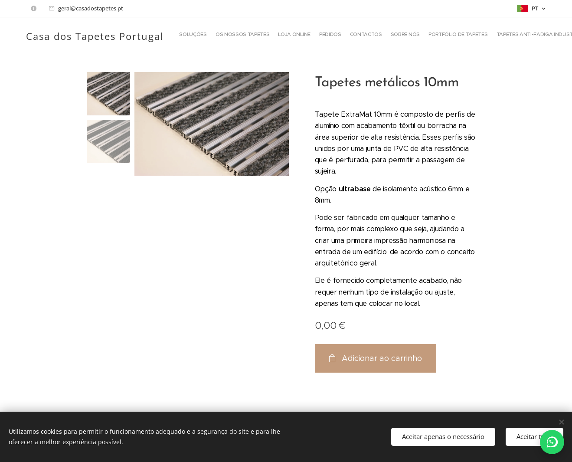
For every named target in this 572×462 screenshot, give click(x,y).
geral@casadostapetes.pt (90, 8)
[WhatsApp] (552, 442)
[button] (454, 35)
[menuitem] (270, 35)
